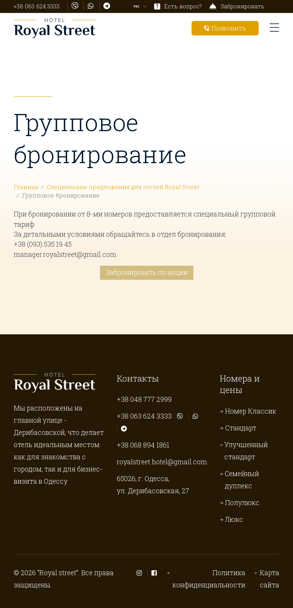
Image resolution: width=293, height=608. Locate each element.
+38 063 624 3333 (37, 6)
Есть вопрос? (178, 6)
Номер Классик (250, 411)
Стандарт (240, 428)
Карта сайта (269, 578)
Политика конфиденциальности (208, 578)
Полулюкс (242, 502)
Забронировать (236, 6)
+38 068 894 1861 (143, 445)
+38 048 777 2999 (144, 399)
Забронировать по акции (147, 272)
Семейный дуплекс (242, 479)
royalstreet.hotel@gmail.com (162, 461)
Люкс (234, 519)
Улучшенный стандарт (246, 450)
